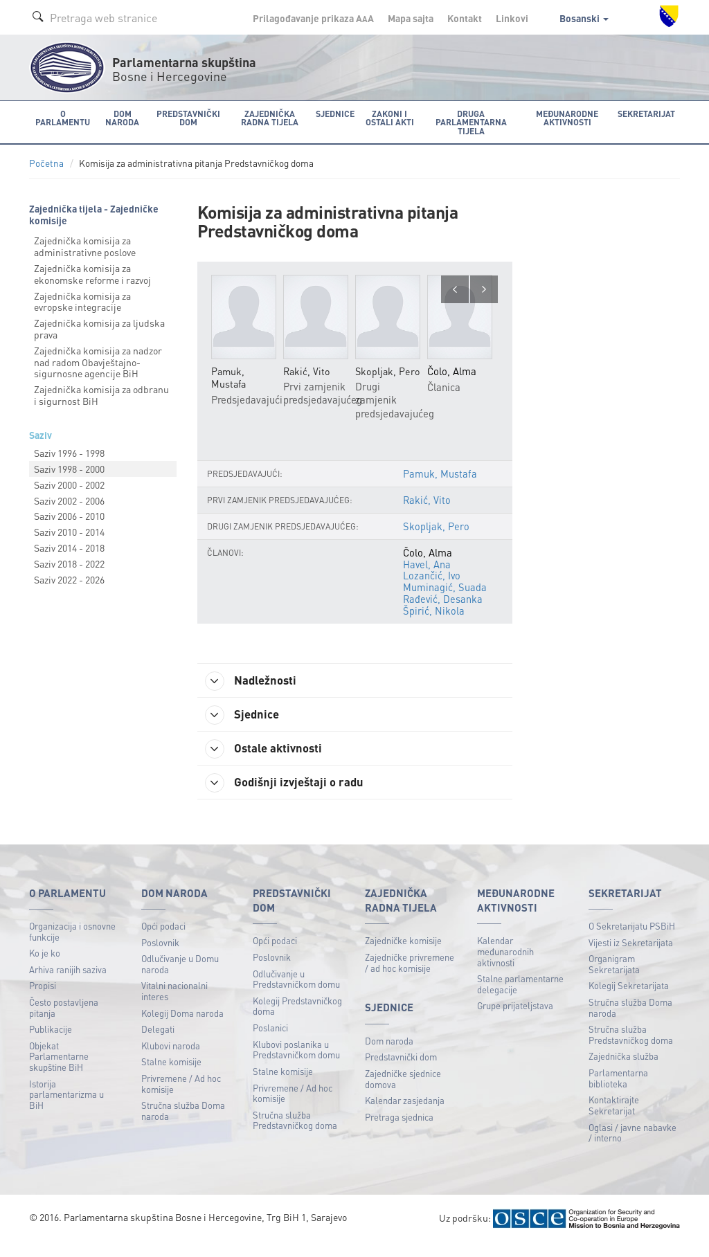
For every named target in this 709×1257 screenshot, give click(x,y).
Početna (46, 162)
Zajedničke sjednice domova (403, 1092)
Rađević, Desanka (443, 610)
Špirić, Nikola (434, 621)
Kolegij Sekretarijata (629, 999)
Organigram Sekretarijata (614, 977)
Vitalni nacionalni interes (174, 1004)
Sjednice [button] (331, 113)
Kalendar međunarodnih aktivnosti (505, 965)
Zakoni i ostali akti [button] (385, 117)
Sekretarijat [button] (647, 113)
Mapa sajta (410, 18)
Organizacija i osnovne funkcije (72, 945)
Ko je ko (44, 967)
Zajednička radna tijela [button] (266, 117)
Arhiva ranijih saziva (68, 983)
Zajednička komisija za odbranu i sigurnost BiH (101, 394)
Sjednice (247, 726)
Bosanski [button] (584, 18)
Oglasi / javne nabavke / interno (632, 1146)
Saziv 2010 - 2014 (69, 531)
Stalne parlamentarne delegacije (520, 997)
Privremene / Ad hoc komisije (181, 1097)
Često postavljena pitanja (63, 1021)
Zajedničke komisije (403, 954)
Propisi (42, 999)
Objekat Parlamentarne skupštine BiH (59, 1070)
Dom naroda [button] (119, 117)
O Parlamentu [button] (62, 117)
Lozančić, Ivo (432, 588)
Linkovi (512, 18)
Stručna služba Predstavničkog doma (295, 1134)
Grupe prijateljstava (515, 1019)
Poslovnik (160, 956)
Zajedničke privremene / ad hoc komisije (409, 976)
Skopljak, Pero (436, 539)
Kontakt (464, 18)
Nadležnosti (256, 691)
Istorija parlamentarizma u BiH (66, 1108)
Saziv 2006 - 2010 (69, 515)
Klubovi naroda (170, 1059)
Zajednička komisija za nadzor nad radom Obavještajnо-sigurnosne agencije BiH (98, 361)
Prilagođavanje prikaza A (313, 18)
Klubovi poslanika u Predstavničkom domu (296, 1063)
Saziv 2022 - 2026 (69, 578)
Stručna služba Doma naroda (183, 1124)
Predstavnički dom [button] (184, 117)
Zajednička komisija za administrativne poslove (85, 245)
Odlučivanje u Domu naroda (180, 977)
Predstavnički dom (401, 1070)
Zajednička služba (623, 1070)
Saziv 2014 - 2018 (69, 547)
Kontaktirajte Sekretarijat (614, 1118)
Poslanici (270, 1041)
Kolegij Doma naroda (182, 1027)
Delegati (157, 1043)
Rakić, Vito (427, 513)
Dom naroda (389, 1054)
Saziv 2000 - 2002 (69, 484)
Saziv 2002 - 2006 (69, 500)
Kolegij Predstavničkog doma (297, 1020)
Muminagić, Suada (445, 599)
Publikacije (50, 1043)
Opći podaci (163, 940)
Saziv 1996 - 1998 (69, 452)
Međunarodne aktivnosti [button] (569, 117)
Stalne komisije (171, 1075)
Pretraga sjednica (399, 1131)
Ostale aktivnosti (270, 760)
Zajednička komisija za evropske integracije (82, 301)
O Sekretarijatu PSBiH (632, 940)
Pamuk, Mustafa (440, 486)
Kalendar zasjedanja (405, 1114)
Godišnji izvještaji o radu (291, 795)
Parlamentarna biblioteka (618, 1091)
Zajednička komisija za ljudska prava (99, 328)
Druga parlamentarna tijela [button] (469, 121)
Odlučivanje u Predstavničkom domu (296, 993)
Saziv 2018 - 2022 (69, 563)
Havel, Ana (427, 577)
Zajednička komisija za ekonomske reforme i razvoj (92, 273)
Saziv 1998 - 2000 (69, 468)
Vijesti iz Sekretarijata (631, 956)
